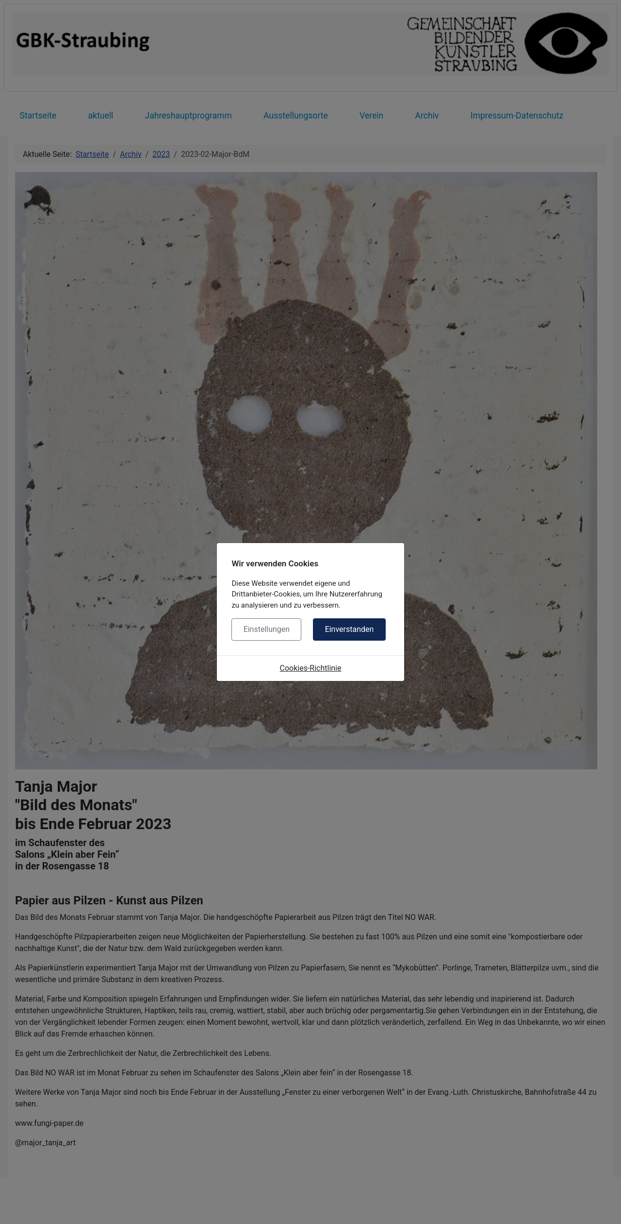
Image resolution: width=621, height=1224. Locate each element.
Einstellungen (267, 629)
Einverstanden (349, 629)
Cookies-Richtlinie (311, 668)
